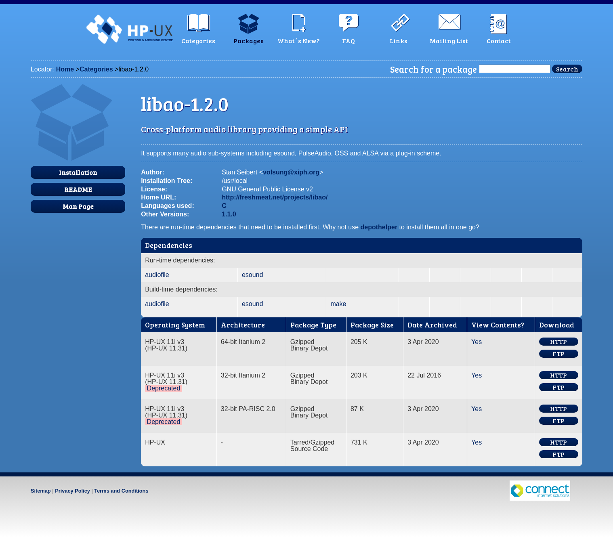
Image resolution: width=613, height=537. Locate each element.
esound (252, 274)
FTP (558, 354)
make (338, 303)
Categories (96, 69)
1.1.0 (229, 214)
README (78, 189)
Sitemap (41, 491)
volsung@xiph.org (291, 172)
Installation (78, 172)
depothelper (379, 227)
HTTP (558, 342)
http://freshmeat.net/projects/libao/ (274, 197)
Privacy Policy (72, 491)
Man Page (78, 206)
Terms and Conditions (121, 491)
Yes (476, 341)
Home (65, 69)
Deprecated (164, 388)
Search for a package (433, 69)
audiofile (157, 274)
